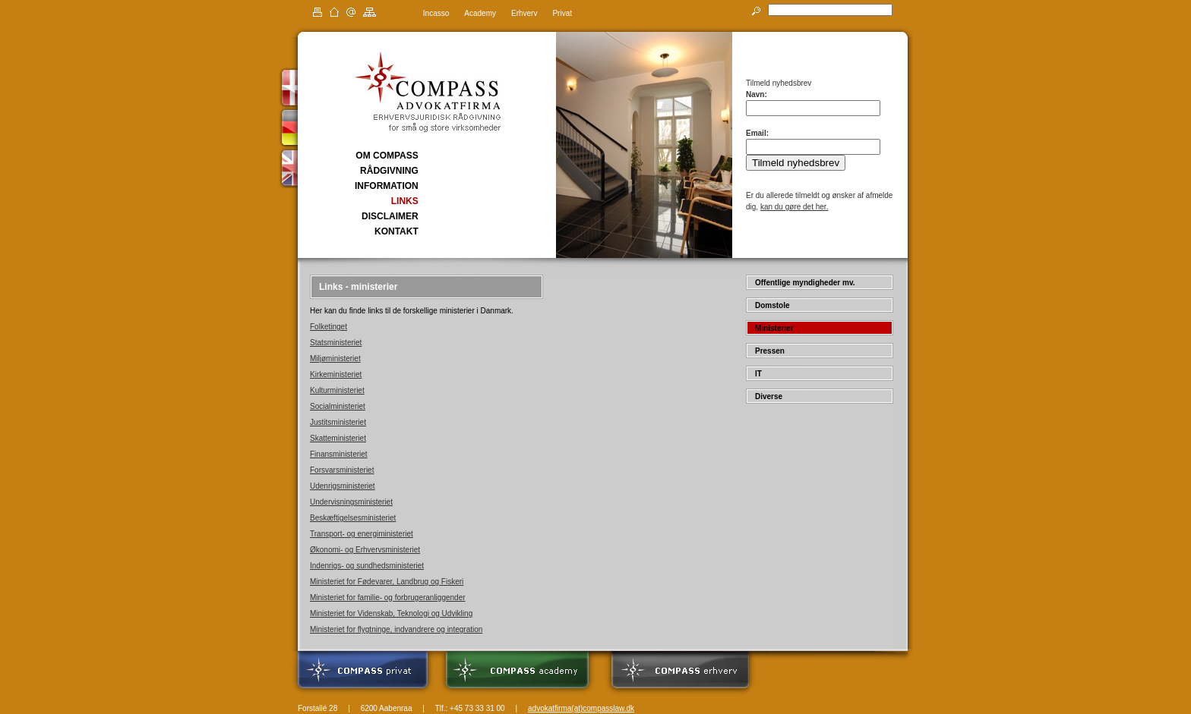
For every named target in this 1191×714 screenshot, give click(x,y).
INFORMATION (387, 186)
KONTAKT (396, 231)
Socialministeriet (337, 406)
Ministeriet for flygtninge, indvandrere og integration (396, 629)
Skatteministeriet (338, 438)
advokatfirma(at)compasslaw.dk (581, 708)
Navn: (756, 94)
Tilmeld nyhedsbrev (795, 162)
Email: (757, 133)
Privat (562, 13)
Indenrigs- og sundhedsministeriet (367, 565)
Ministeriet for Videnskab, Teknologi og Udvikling (391, 613)
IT (758, 374)
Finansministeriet (339, 454)
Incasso (436, 13)
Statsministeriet (336, 342)
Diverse (768, 396)
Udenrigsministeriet (342, 486)
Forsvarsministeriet (342, 470)
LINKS (405, 201)
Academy (480, 13)
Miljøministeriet (335, 358)
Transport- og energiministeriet (361, 534)
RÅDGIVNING (389, 170)
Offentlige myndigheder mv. (805, 282)
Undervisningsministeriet (351, 502)
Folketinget (328, 326)
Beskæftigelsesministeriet (353, 518)
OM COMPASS (386, 155)
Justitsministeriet (338, 422)
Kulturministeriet (337, 390)
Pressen (770, 351)
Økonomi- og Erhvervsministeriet (365, 550)
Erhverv (524, 13)
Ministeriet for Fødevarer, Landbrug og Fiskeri (386, 581)
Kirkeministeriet (336, 374)
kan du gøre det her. (794, 207)
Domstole (772, 305)
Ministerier (774, 328)
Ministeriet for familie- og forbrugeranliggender (388, 597)
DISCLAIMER (390, 216)
